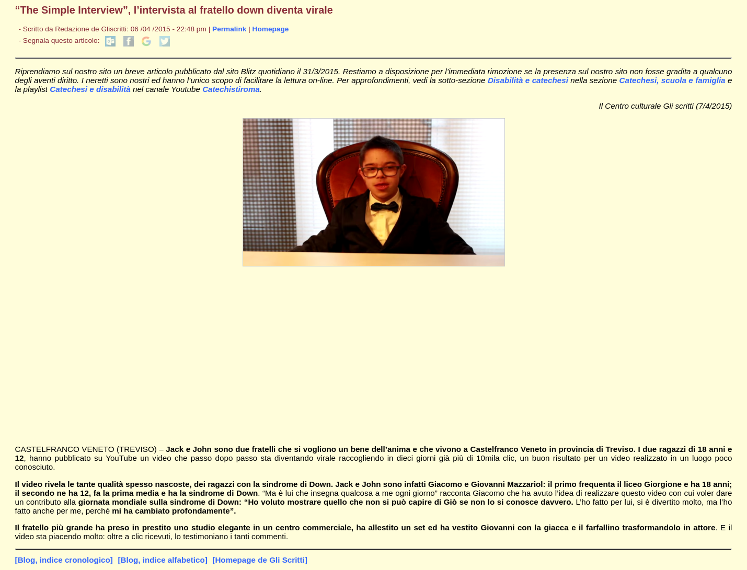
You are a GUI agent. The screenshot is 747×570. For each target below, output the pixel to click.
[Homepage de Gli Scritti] (259, 559)
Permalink (229, 29)
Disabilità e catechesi (529, 80)
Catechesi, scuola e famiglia (673, 80)
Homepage (270, 29)
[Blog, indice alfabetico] (162, 559)
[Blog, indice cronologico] (64, 559)
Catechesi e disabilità (91, 89)
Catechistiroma (231, 89)
